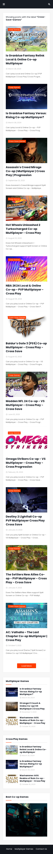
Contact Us (41, 849)
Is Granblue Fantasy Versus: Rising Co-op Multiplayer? (26, 115)
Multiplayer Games (24, 849)
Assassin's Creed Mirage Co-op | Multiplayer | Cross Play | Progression (25, 171)
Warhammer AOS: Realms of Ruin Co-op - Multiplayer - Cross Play (32, 720)
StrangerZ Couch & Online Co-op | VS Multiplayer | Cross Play (32, 706)
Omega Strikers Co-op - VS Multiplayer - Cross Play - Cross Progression (26, 463)
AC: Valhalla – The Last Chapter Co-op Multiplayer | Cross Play (26, 636)
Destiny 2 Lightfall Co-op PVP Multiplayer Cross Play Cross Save (25, 520)
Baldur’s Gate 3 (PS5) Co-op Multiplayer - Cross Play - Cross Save (26, 347)
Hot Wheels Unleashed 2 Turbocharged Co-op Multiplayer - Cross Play (23, 229)
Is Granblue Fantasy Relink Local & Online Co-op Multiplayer (25, 59)
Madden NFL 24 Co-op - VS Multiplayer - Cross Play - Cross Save (25, 405)
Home (9, 849)
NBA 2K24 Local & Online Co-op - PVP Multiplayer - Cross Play (25, 289)
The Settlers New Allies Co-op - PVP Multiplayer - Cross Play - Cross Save (26, 578)
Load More (26, 665)
